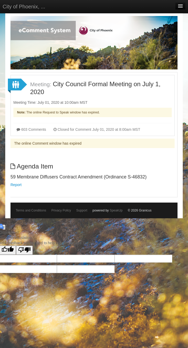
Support (81, 210)
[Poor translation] (24, 250)
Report (16, 185)
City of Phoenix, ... (24, 6)
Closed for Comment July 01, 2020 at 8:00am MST (96, 129)
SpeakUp (116, 210)
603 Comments (31, 129)
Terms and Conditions (31, 210)
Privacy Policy (61, 210)
